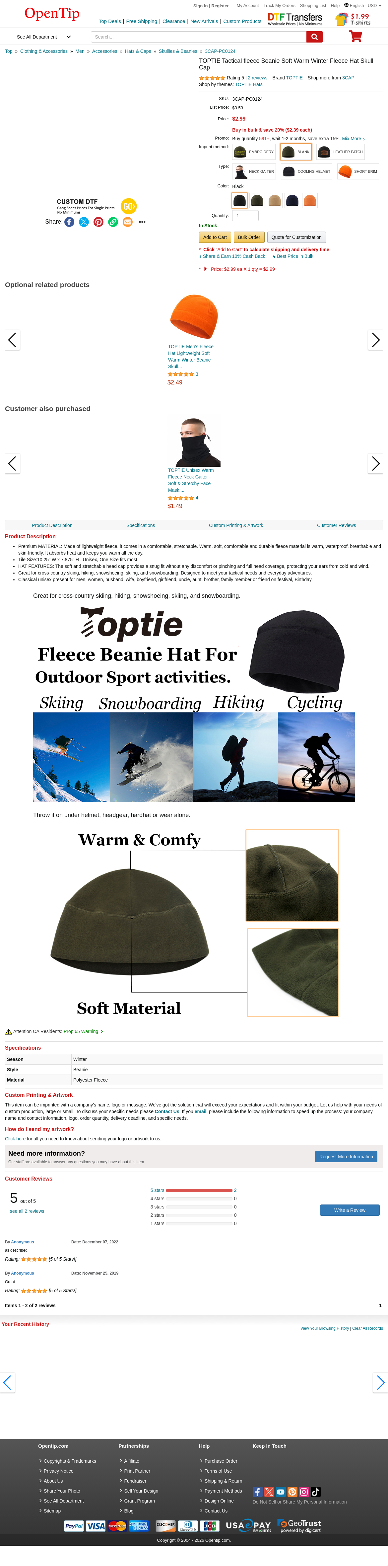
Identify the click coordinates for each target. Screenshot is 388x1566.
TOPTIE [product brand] (294, 77)
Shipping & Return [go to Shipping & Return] (223, 1481)
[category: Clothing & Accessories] (44, 51)
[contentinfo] (52, 13)
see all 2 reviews (27, 1211)
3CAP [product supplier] (348, 77)
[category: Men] (79, 51)
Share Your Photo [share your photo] (62, 1491)
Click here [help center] (15, 1138)
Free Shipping (141, 21)
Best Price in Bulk (293, 256)
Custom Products (242, 21)
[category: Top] (9, 51)
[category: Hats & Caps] (138, 51)
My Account (248, 5)
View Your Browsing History (324, 1328)
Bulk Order (249, 237)
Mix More (353, 138)
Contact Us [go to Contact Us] (216, 1511)
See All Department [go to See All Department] (64, 1501)
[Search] (314, 37)
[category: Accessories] (104, 51)
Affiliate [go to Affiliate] (132, 1461)
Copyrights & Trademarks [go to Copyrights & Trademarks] (70, 1461)
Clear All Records (367, 1328)
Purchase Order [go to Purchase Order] (221, 1461)
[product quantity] (245, 215)
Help (335, 5)
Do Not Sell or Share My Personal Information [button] (300, 1502)
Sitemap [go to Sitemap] (52, 1511)
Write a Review (349, 1210)
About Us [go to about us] (53, 1481)
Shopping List (313, 5)
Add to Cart (215, 237)
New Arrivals (204, 21)
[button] (362, 5)
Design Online (219, 1501)
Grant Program (139, 1501)
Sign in (200, 5)
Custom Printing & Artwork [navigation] (236, 525)
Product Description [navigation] (52, 525)
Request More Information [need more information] (346, 1156)
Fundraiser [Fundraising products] (135, 1481)
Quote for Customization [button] (297, 237)
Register (220, 5)
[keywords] (199, 37)
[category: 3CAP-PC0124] (220, 51)
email (201, 1111)
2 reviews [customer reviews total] (257, 77)
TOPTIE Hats (249, 84)
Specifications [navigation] (140, 525)
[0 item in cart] (355, 38)
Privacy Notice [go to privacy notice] (58, 1471)
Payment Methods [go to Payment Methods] (223, 1491)
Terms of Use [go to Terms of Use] (218, 1471)
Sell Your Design (141, 1491)
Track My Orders (279, 5)
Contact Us (167, 1111)
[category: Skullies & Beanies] (178, 51)
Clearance (173, 21)
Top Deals (110, 21)
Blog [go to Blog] (129, 1511)
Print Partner (137, 1471)
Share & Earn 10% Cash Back (232, 256)
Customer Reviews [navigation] (336, 525)
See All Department (37, 37)
